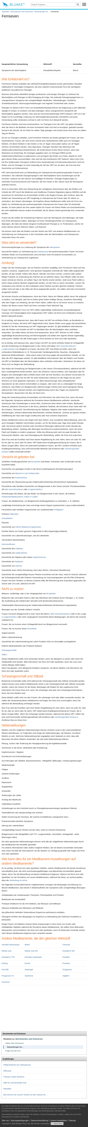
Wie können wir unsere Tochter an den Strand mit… (25, 1095)
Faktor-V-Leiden (31, 497)
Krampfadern (7, 518)
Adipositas (14, 514)
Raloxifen (7, 1089)
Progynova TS (8, 976)
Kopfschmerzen (39, 557)
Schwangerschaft (9, 650)
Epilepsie (19, 561)
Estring (5, 963)
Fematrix (66, 963)
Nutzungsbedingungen (20, 1121)
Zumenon (6, 982)
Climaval (66, 945)
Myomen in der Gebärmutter (27, 473)
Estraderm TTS (8, 957)
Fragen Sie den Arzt (12, 1051)
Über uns (5, 1121)
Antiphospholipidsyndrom (12, 497)
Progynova (67, 969)
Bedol (27, 945)
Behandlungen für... (42, 12)
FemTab (5, 969)
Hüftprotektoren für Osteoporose (17, 1065)
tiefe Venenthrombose (65, 346)
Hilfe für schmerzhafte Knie (14, 1083)
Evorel (27, 963)
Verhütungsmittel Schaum (66, 717)
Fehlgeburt (58, 510)
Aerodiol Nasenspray (10, 945)
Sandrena (29, 976)
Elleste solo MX (31, 951)
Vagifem (66, 976)
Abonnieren (58, 1124)
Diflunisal (7, 1071)
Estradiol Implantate (33, 957)
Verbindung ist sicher (18, 880)
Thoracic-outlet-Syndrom (13, 1077)
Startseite (5, 12)
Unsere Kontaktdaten (58, 1121)
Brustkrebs (36, 462)
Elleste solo (7, 951)
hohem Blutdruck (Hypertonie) (28, 527)
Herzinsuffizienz (8, 544)
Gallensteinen (21, 553)
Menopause (55, 247)
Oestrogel (29, 969)
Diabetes (19, 548)
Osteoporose (42, 251)
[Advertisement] (44, 37)
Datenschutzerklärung (39, 1121)
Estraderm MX (69, 951)
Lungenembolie (8, 349)
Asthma (18, 566)
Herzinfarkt (31, 628)
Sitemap (72, 1121)
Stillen (4, 654)
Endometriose (21, 478)
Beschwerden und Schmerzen (22, 12)
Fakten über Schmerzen (14, 1043)
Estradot (66, 957)
